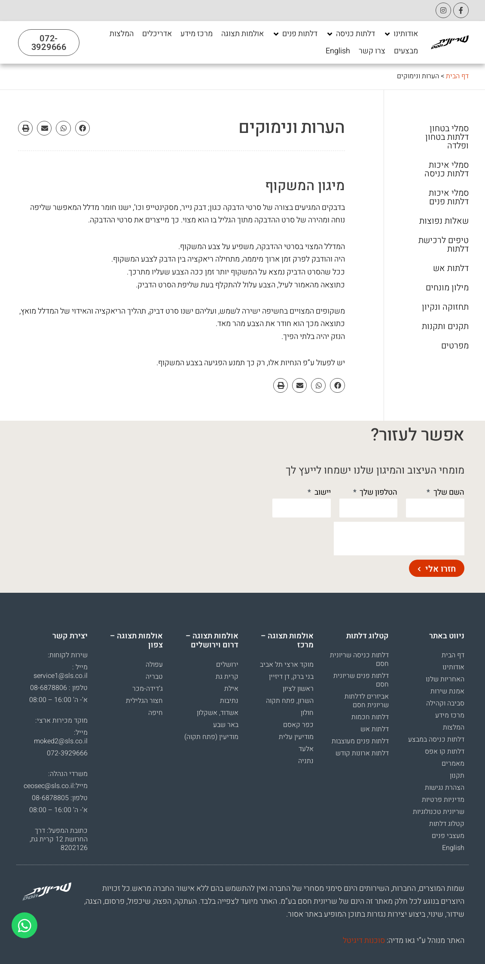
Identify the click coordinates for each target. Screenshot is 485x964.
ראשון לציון (298, 689)
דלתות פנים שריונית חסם (361, 680)
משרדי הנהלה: (68, 774)
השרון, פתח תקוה (290, 701)
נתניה (306, 761)
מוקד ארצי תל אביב (287, 664)
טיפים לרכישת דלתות (443, 244)
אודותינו (453, 667)
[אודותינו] (400, 34)
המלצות (453, 727)
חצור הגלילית (144, 701)
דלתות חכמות (370, 717)
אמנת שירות (447, 691)
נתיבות (229, 701)
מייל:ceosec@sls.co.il (56, 786)
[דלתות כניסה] (350, 34)
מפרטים (455, 346)
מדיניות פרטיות (443, 800)
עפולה (154, 664)
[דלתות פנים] (295, 34)
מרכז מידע (449, 715)
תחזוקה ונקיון (445, 307)
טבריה (154, 676)
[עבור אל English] (338, 51)
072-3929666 (67, 753)
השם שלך (448, 492)
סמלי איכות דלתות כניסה (446, 169)
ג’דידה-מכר (147, 689)
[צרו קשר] (372, 51)
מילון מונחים (447, 287)
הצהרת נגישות (444, 787)
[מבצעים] (406, 51)
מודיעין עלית (296, 737)
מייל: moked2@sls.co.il (61, 736)
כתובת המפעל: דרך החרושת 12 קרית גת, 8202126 (59, 839)
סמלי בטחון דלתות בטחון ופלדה (447, 137)
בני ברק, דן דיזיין (291, 676)
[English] (337, 51)
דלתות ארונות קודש (362, 753)
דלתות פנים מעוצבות (360, 741)
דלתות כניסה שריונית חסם (359, 659)
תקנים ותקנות (445, 326)
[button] (82, 128)
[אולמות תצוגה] (242, 34)
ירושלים (227, 664)
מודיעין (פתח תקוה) (211, 737)
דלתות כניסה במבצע (436, 739)
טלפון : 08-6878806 (59, 688)
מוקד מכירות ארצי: (61, 720)
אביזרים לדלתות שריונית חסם (367, 700)
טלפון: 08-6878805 (60, 798)
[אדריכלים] (157, 34)
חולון (307, 713)
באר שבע (225, 725)
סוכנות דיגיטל (364, 940)
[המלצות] (121, 34)
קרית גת (227, 676)
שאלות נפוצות (444, 221)
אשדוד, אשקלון (217, 713)
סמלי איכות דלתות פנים (449, 197)
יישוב (322, 492)
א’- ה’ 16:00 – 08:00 (58, 700)
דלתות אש (451, 268)
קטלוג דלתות (446, 824)
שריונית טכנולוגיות (438, 812)
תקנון (457, 775)
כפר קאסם (298, 725)
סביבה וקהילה (445, 703)
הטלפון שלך (377, 492)
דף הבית (457, 76)
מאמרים (453, 763)
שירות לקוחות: (68, 655)
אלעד (306, 749)
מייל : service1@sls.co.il (61, 671)
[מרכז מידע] (196, 34)
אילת (231, 689)
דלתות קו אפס (444, 751)
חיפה (155, 713)
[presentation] (399, 538)
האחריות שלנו (445, 679)
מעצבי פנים (448, 836)
